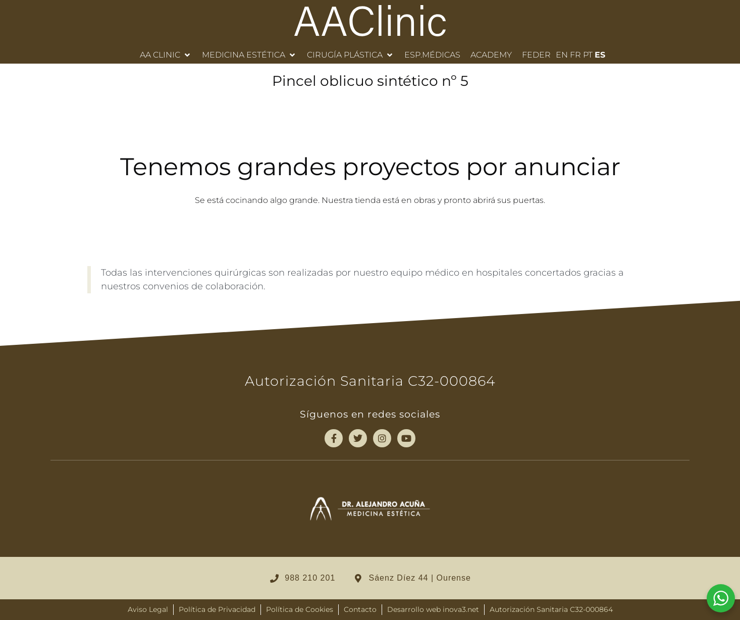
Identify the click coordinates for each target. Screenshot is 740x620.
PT (588, 55)
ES (600, 55)
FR (575, 55)
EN (562, 55)
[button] (166, 55)
